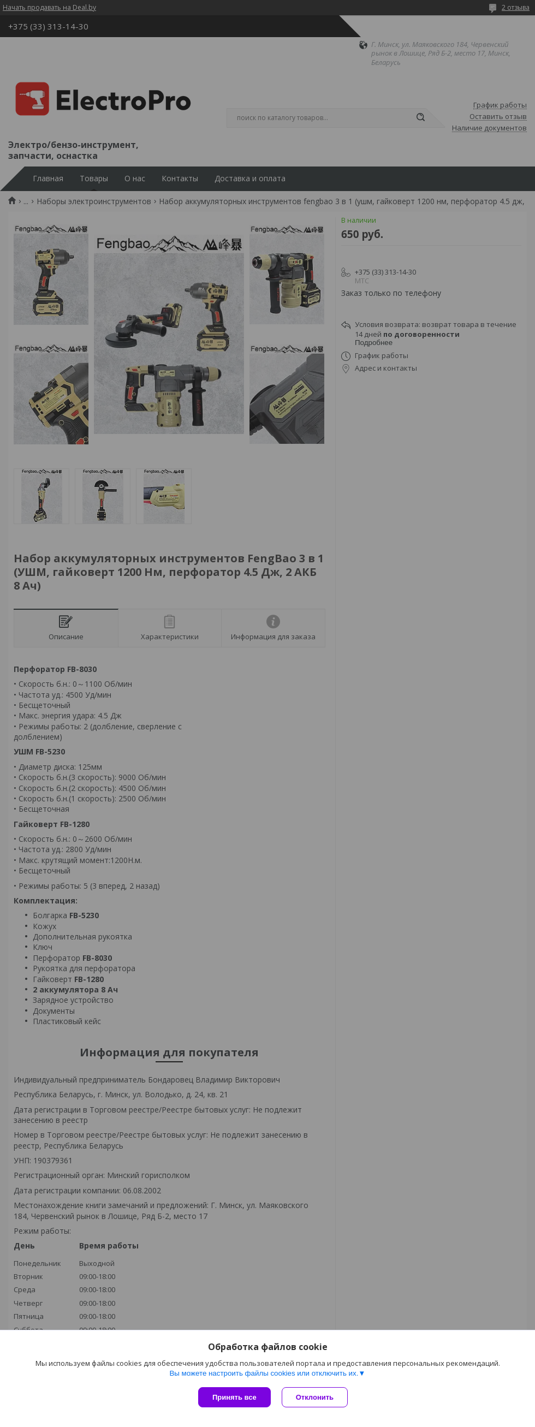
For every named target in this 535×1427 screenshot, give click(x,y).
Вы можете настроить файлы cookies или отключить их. (263, 1373)
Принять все (234, 1397)
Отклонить (315, 1397)
